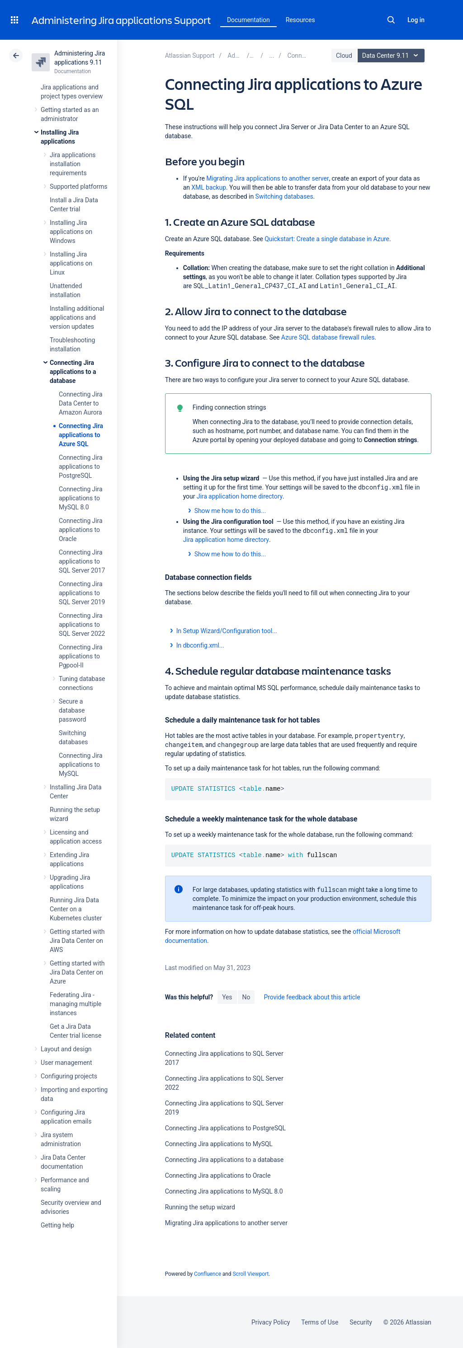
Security (361, 1322)
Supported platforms (78, 186)
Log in (416, 19)
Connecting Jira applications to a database (73, 371)
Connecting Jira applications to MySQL (81, 764)
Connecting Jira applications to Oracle (81, 529)
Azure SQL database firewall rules (328, 337)
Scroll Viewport (250, 1274)
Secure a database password (72, 710)
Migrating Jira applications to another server (267, 178)
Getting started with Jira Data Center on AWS (77, 940)
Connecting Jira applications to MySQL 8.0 (81, 498)
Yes (227, 997)
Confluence (207, 1274)
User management (66, 1062)
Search (391, 20)
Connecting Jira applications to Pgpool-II (81, 656)
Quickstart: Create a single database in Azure (327, 239)
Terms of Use (319, 1322)
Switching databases (284, 196)
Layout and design (66, 1049)
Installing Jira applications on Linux (71, 263)
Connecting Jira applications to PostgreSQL (81, 466)
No (246, 997)
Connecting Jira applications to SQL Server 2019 (82, 593)
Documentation (248, 19)
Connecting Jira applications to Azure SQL (81, 435)
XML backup (208, 187)
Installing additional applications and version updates (77, 317)
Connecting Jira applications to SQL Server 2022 (82, 624)
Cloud (344, 55)
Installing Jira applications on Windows (71, 231)
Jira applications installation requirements (73, 164)
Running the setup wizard (200, 1207)
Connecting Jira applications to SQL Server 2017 (82, 561)
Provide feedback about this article (312, 997)
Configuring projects (69, 1076)
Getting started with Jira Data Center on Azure (77, 972)
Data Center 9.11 (392, 55)
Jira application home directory (240, 496)
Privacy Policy (270, 1322)
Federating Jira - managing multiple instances (75, 1004)
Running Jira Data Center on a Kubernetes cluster (76, 909)
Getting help (57, 1225)
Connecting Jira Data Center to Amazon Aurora (81, 403)
